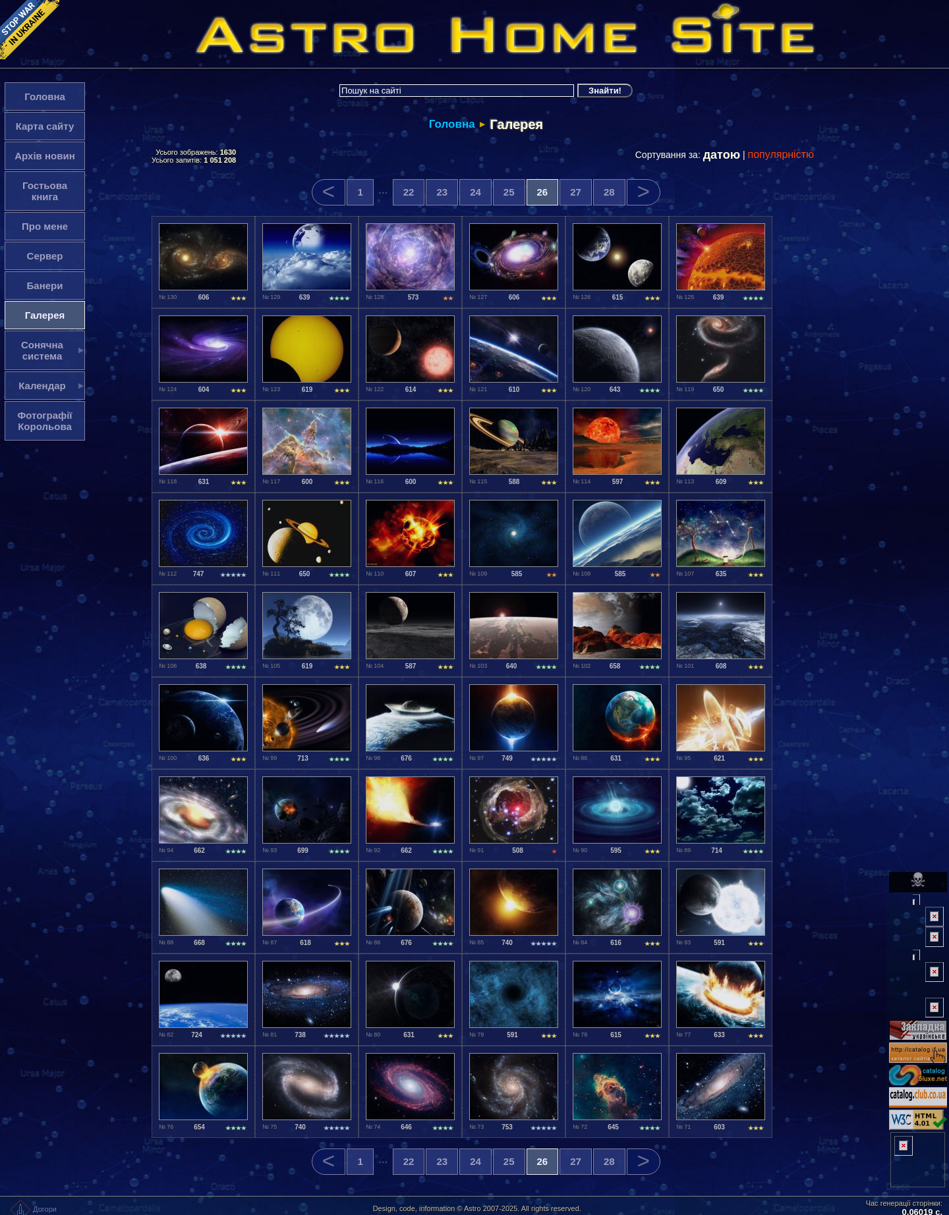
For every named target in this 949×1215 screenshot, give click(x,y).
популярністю (781, 154)
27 (575, 192)
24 (475, 192)
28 (609, 192)
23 (441, 192)
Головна (452, 124)
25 (509, 192)
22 (409, 192)
